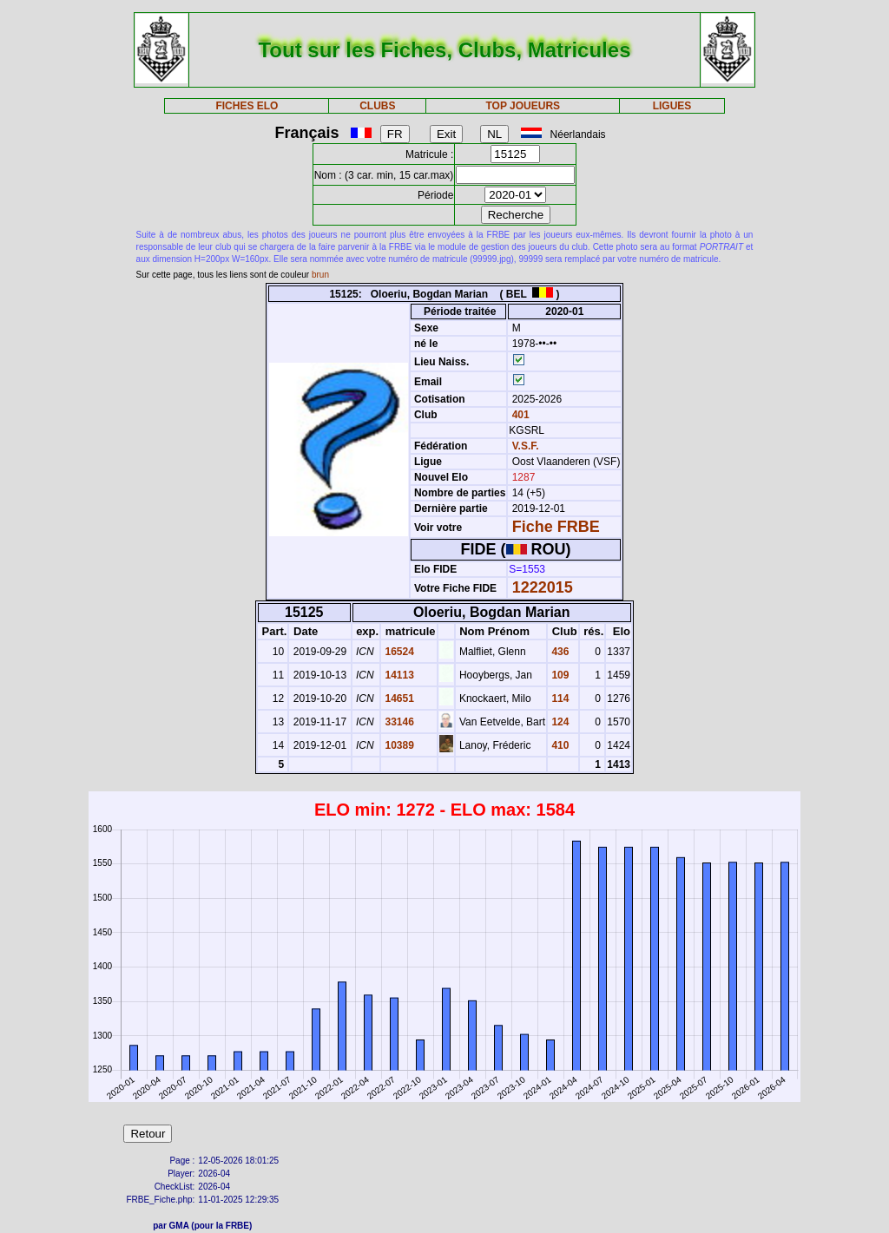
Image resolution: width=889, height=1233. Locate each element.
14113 (398, 675)
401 (519, 415)
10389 (398, 745)
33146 (398, 722)
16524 (398, 652)
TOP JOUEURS (523, 106)
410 (559, 745)
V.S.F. (525, 446)
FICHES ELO (246, 106)
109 (559, 675)
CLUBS (377, 106)
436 (559, 652)
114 (559, 698)
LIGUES (672, 106)
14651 (398, 698)
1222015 (542, 587)
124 (559, 722)
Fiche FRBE (556, 526)
